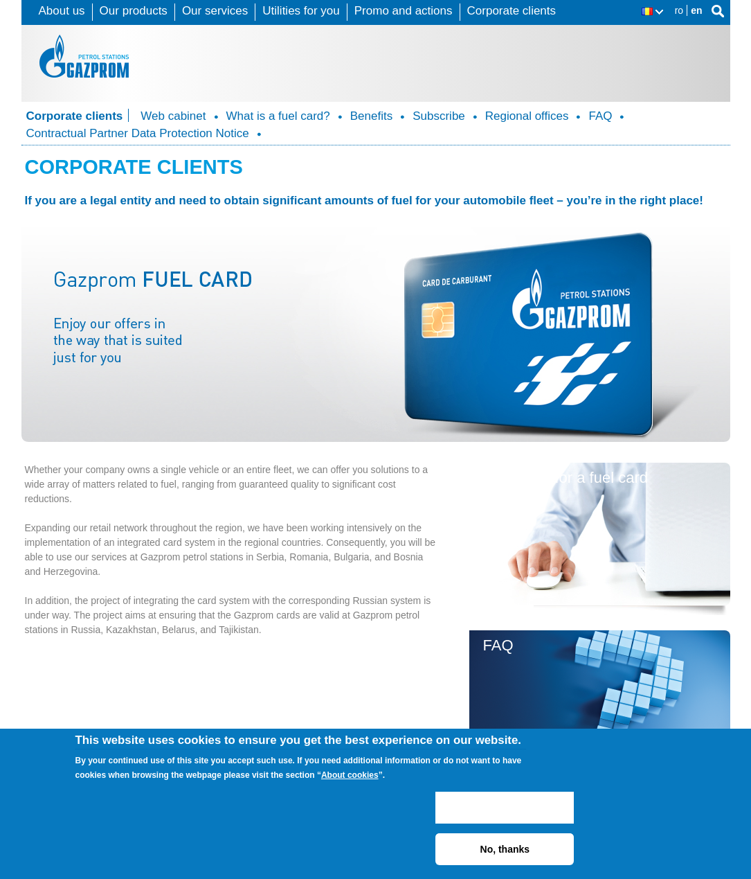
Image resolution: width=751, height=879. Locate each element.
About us (62, 11)
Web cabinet (173, 116)
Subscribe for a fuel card (565, 477)
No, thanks (505, 849)
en (696, 10)
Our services (215, 11)
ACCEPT (505, 807)
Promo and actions (403, 11)
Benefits (371, 116)
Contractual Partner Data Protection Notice (137, 133)
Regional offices (527, 116)
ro (679, 10)
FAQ (600, 116)
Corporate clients (512, 11)
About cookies (350, 775)
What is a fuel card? (278, 116)
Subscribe (439, 116)
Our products (134, 11)
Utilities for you (300, 11)
